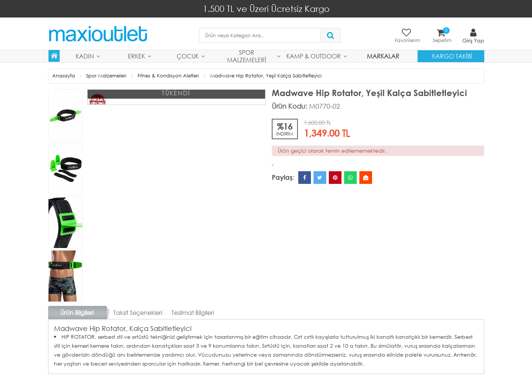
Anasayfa (63, 76)
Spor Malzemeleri (246, 56)
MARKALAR (383, 56)
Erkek (136, 56)
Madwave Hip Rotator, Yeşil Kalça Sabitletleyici (266, 76)
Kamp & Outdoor (313, 56)
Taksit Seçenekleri (137, 312)
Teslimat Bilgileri (192, 312)
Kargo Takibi (452, 56)
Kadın (85, 56)
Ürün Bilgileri (77, 312)
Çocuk (188, 56)
